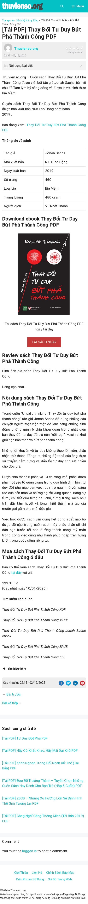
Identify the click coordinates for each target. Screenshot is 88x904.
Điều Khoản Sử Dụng (30, 879)
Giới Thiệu (21, 873)
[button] (44, 342)
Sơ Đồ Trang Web (60, 879)
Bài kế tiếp (10, 703)
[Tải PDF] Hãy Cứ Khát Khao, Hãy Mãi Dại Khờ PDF (40, 750)
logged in (29, 851)
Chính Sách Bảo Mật (60, 873)
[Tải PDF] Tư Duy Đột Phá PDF (25, 738)
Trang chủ (8, 20)
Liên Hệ (37, 873)
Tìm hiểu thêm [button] (14, 669)
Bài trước (13, 694)
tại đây (16, 572)
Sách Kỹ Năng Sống (27, 20)
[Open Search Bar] (62, 6)
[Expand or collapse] (81, 65)
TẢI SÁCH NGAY (44, 342)
